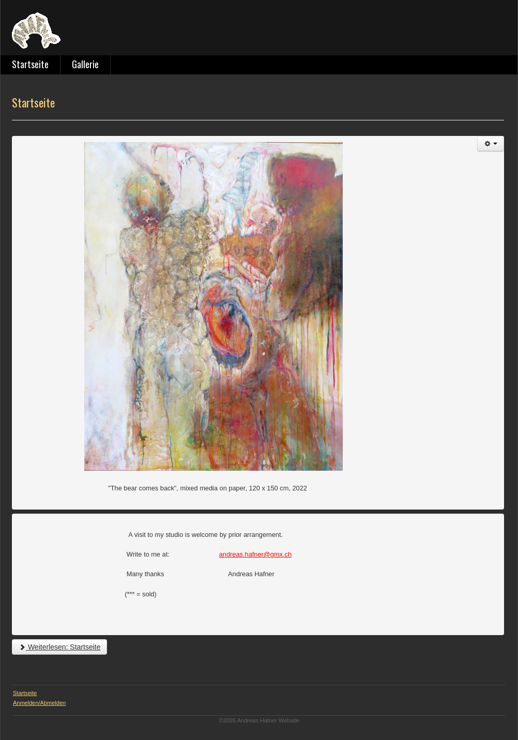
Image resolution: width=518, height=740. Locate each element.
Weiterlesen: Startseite (59, 647)
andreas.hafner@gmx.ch (255, 554)
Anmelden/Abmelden (39, 703)
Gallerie (85, 64)
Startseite (30, 64)
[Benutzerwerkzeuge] (490, 143)
